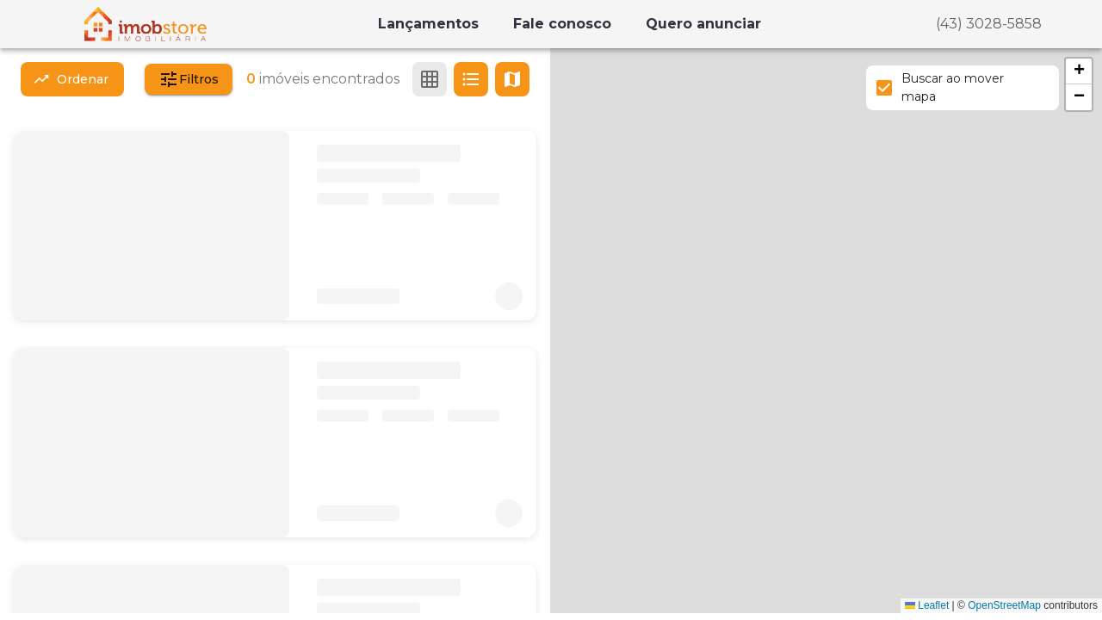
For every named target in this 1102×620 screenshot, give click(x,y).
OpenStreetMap (1004, 605)
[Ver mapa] (512, 79)
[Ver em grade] (429, 79)
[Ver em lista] (471, 79)
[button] (1079, 71)
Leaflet (927, 605)
